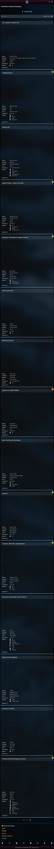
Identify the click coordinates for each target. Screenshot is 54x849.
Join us (4, 833)
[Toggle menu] (52, 2)
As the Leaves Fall (7, 290)
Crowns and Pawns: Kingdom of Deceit (14, 759)
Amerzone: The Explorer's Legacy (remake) (15, 237)
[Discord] (16, 843)
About (3, 828)
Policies (4, 831)
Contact (4, 838)
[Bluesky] (51, 843)
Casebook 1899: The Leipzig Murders (13, 544)
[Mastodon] (44, 843)
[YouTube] (30, 843)
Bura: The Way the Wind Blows (11, 440)
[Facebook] (2, 843)
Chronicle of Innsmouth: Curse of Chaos (14, 597)
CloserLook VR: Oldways (9, 657)
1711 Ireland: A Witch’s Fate (10, 22)
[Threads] (37, 843)
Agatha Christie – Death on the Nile (12, 183)
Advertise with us (7, 836)
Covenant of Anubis (8, 708)
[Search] (49, 2)
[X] (9, 843)
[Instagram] (23, 843)
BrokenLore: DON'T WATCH (10, 390)
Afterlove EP (5, 127)
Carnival (4, 493)
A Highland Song (7, 73)
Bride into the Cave (8, 340)
